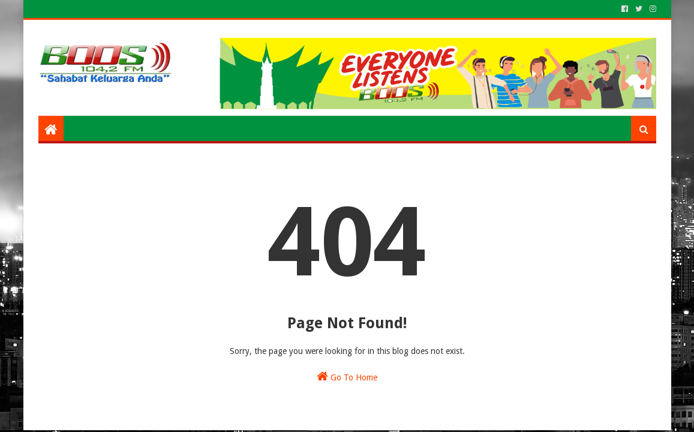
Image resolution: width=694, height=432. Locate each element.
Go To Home (347, 376)
